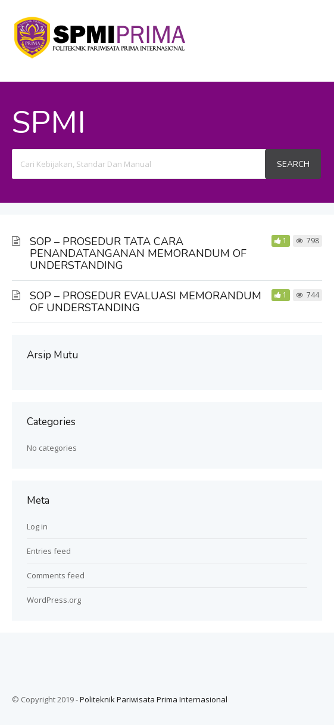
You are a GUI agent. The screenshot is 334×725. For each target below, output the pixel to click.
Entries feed (49, 551)
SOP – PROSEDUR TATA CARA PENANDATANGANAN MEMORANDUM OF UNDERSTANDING (138, 253)
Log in (37, 526)
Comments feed (56, 575)
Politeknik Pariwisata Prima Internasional (153, 699)
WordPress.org (54, 599)
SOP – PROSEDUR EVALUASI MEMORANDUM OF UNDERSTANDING (145, 302)
